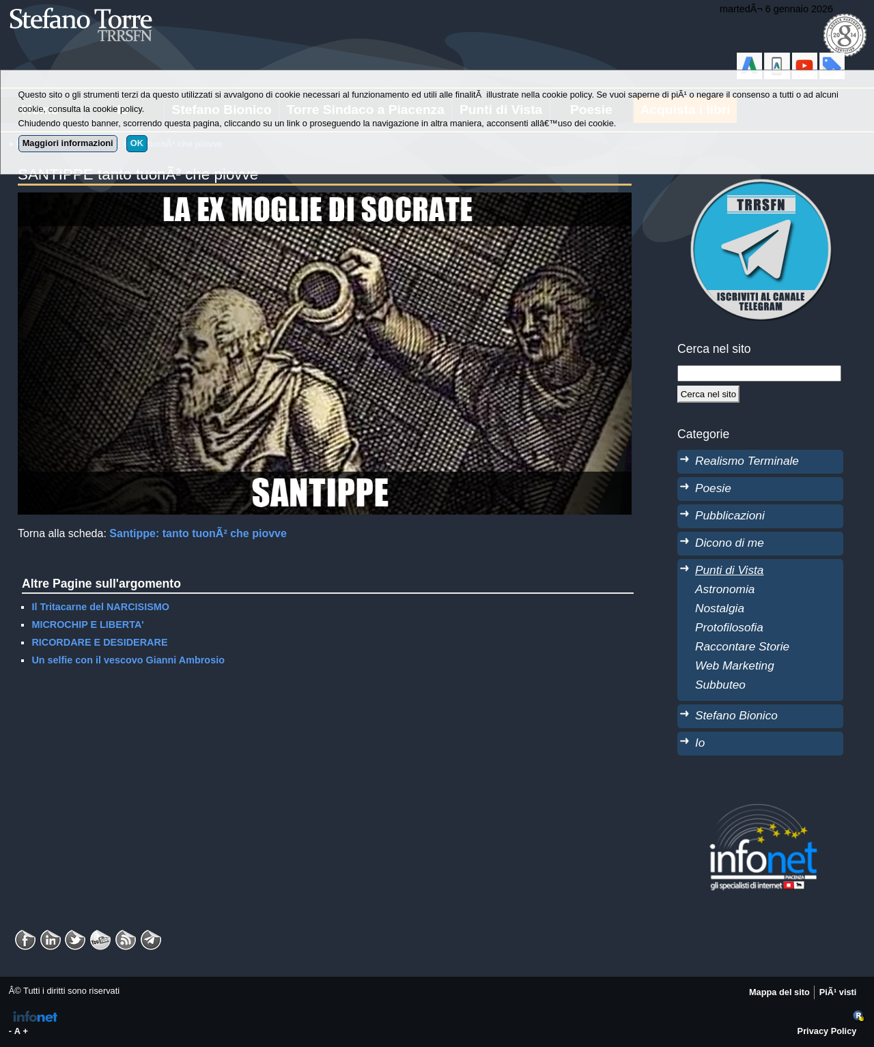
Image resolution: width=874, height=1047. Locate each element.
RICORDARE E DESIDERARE (99, 642)
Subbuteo (720, 684)
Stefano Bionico (736, 715)
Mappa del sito (779, 992)
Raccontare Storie (742, 646)
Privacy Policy (827, 1031)
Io (700, 742)
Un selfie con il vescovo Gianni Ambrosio (128, 660)
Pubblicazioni (730, 515)
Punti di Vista (729, 570)
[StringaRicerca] (759, 373)
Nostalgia (719, 608)
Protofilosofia (729, 627)
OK (136, 143)
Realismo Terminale (747, 461)
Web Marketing (734, 665)
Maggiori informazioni (68, 143)
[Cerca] (708, 394)
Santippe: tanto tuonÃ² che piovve (198, 533)
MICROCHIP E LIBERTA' (87, 624)
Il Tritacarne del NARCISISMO (100, 606)
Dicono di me (729, 542)
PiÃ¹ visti (838, 992)
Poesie (713, 488)
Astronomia (725, 589)
